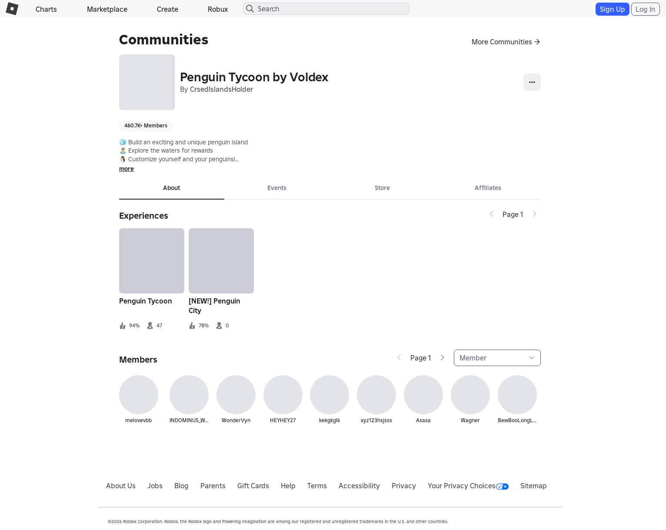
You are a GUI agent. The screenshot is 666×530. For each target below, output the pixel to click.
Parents (213, 485)
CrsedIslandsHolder (221, 89)
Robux (218, 9)
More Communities (502, 41)
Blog (181, 485)
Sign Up (612, 9)
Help (288, 485)
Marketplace (107, 9)
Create (167, 9)
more (126, 169)
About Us (121, 485)
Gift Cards (253, 485)
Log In (646, 9)
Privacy (404, 485)
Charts (46, 9)
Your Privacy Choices (468, 485)
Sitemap (533, 485)
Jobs (155, 485)
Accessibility (359, 485)
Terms (317, 485)
